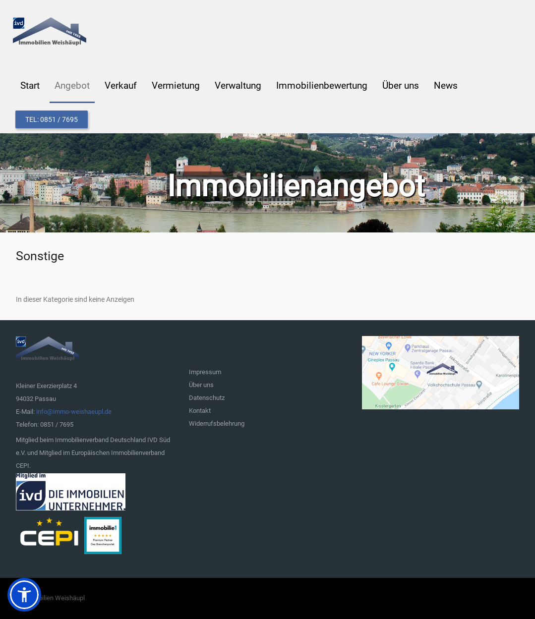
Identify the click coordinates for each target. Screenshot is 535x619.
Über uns (201, 385)
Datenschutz (207, 397)
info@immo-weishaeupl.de (74, 411)
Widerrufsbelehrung (216, 423)
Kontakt (200, 410)
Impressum (205, 372)
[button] (24, 594)
